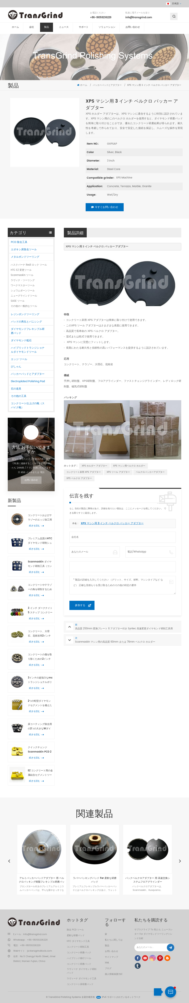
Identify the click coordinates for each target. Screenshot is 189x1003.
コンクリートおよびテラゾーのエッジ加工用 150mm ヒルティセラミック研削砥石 (40, 517)
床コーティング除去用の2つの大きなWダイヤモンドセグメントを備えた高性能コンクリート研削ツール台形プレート (40, 726)
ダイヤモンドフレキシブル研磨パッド (27, 331)
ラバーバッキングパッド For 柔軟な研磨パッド (94, 880)
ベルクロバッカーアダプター (150, 472)
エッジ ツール (19, 359)
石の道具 (16, 389)
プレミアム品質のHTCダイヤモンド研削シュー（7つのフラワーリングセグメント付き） (40, 541)
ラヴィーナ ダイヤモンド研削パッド (81, 971)
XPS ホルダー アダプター (94, 466)
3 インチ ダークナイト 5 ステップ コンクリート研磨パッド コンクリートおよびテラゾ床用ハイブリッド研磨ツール (40, 610)
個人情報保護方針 (114, 974)
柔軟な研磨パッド (76, 935)
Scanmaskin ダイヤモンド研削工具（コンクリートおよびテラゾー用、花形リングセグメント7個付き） (40, 564)
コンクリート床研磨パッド (80, 984)
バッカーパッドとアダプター (27, 374)
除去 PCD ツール (75, 930)
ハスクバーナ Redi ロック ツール (29, 265)
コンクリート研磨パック (79, 952)
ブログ (108, 968)
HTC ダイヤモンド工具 (78, 941)
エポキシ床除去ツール (24, 249)
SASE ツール (18, 301)
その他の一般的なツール (24, 306)
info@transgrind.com (138, 18)
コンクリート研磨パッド (79, 964)
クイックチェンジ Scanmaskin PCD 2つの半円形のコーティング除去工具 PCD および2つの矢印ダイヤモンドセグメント (40, 750)
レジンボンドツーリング (25, 314)
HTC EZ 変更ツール (21, 270)
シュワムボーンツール (23, 291)
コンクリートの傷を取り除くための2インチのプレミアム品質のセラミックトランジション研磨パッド (40, 657)
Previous (9, 861)
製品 (46, 29)
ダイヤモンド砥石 (21, 340)
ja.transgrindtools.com (39, 951)
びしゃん (16, 366)
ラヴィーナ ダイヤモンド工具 (81, 978)
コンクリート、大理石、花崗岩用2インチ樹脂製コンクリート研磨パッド (40, 633)
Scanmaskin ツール (22, 275)
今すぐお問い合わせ (104, 207)
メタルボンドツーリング (25, 257)
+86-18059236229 (100, 18)
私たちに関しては (114, 940)
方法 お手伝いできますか (31, 449)
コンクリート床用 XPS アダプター (83, 472)
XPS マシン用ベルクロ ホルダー (129, 466)
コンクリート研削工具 (78, 947)
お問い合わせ (133, 29)
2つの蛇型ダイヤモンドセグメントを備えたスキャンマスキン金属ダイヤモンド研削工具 (40, 703)
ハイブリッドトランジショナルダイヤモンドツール (27, 350)
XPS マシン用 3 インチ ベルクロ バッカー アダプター (112, 523)
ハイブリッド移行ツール (79, 958)
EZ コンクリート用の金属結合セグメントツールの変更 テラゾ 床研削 (40, 773)
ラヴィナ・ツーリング (23, 280)
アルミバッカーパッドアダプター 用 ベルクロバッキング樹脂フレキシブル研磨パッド (41, 880)
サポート (83, 29)
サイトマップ (111, 957)
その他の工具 (18, 396)
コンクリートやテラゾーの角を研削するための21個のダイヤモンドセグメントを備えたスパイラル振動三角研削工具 (40, 587)
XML (107, 963)
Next (180, 861)
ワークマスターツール (23, 285)
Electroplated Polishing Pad (28, 381)
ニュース (64, 29)
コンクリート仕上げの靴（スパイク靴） (27, 405)
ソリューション (107, 29)
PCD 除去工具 (19, 242)
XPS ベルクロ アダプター (79, 478)
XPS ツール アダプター (118, 472)
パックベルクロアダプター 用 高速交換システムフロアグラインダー (147, 880)
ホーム (15, 29)
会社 (31, 29)
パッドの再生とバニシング (26, 322)
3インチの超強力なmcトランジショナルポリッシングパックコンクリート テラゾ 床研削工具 (40, 680)
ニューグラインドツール (24, 296)
